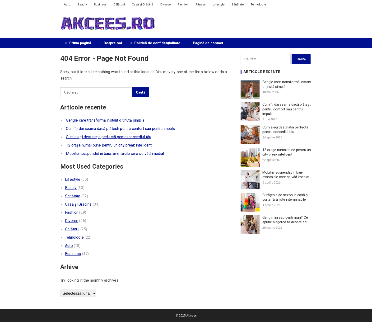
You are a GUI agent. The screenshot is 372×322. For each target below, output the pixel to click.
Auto (67, 4)
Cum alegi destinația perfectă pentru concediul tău (108, 137)
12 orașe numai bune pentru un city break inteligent (109, 145)
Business (100, 4)
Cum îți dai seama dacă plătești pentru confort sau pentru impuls (120, 128)
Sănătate (238, 4)
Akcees (191, 315)
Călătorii (119, 4)
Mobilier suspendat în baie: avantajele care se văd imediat (115, 153)
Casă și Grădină (142, 4)
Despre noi (110, 43)
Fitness (201, 4)
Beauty (82, 4)
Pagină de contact (205, 43)
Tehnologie (258, 4)
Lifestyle (218, 4)
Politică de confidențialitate (155, 43)
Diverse (165, 4)
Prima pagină (77, 43)
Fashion (183, 4)
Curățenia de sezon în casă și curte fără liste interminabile (285, 197)
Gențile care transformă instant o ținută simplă (105, 120)
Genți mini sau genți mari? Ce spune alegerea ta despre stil (285, 219)
